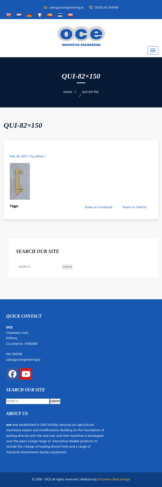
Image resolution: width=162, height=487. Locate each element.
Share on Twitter (134, 207)
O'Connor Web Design (114, 479)
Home (67, 92)
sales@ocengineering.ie (23, 360)
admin (39, 156)
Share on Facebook (98, 207)
